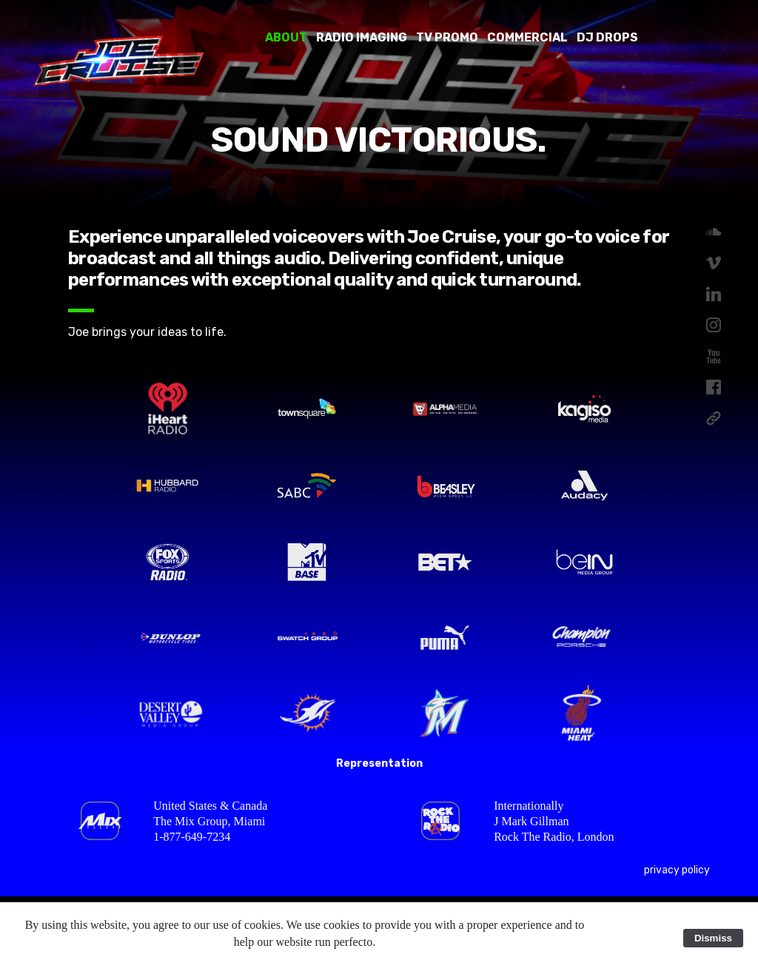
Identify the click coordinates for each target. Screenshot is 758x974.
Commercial (527, 37)
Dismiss (713, 938)
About (286, 37)
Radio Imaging (361, 37)
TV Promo (447, 37)
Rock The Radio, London (554, 836)
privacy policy (677, 870)
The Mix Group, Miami (209, 821)
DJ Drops (607, 37)
